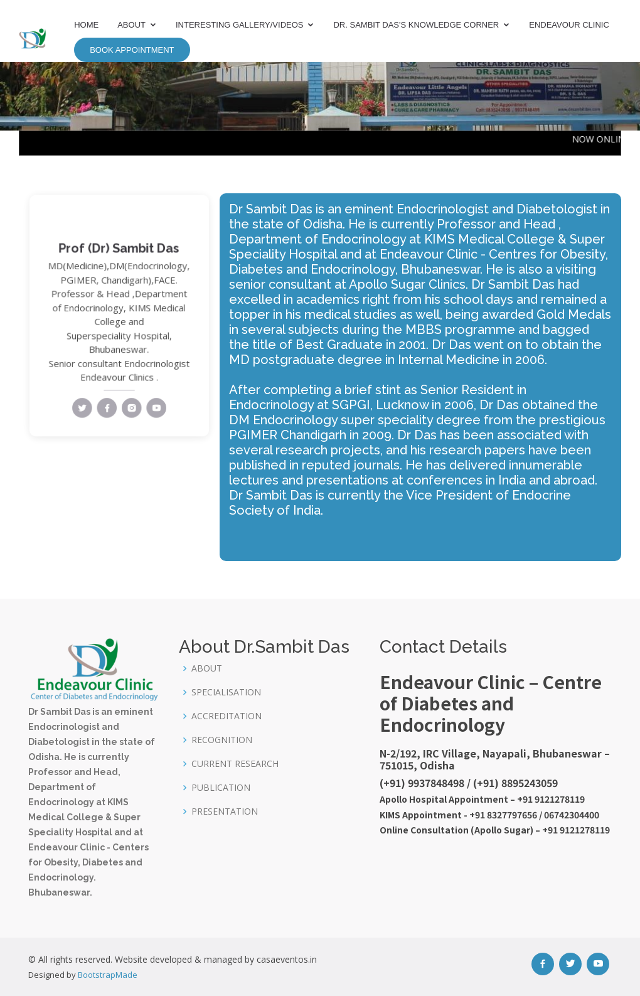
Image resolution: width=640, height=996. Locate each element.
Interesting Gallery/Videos (239, 24)
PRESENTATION (224, 811)
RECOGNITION (221, 740)
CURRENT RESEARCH (235, 763)
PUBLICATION (220, 787)
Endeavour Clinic (569, 24)
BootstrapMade (107, 974)
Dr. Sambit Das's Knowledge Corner (416, 24)
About (131, 24)
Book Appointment (132, 50)
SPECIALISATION (226, 692)
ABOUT (206, 668)
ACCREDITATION (226, 716)
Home (86, 24)
